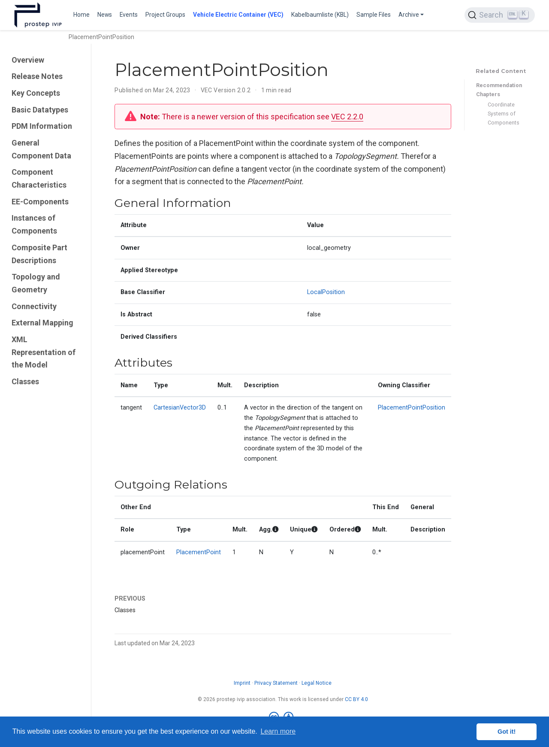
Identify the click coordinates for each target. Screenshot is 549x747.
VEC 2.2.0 (347, 116)
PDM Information (42, 126)
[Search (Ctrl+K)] (500, 15)
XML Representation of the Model (43, 352)
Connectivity (34, 306)
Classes (25, 381)
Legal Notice (317, 683)
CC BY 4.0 (356, 699)
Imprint (242, 683)
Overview (28, 59)
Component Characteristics (39, 178)
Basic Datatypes (40, 109)
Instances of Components (34, 224)
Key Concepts (36, 92)
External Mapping (42, 322)
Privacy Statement (276, 683)
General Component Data (41, 149)
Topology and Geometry (36, 283)
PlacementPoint (198, 552)
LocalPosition (326, 292)
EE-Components (40, 201)
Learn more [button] (278, 731)
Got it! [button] (507, 731)
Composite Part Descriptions (39, 254)
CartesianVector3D (180, 407)
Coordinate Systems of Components (503, 113)
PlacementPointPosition (411, 407)
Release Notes (37, 76)
